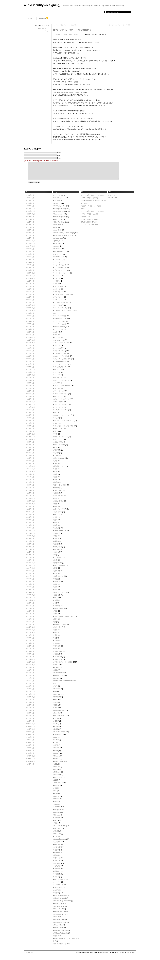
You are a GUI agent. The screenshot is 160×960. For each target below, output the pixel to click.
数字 (55, 525)
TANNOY (57, 807)
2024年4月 (30, 262)
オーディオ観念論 (60, 324)
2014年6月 (30, 579)
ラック (56, 418)
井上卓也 (57, 844)
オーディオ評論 (59, 327)
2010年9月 (30, 699)
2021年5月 (30, 356)
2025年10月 (31, 214)
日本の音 (57, 533)
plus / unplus (58, 238)
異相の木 (57, 571)
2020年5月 (30, 388)
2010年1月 (30, 721)
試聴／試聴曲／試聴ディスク (64, 616)
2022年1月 (30, 335)
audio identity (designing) (42, 5)
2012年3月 (30, 651)
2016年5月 (30, 517)
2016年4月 (30, 520)
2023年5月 (30, 292)
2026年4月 (30, 198)
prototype (57, 241)
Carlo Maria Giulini (60, 895)
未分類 (56, 890)
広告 (55, 498)
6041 (56, 670)
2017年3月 (30, 490)
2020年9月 (30, 377)
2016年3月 (30, 522)
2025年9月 (30, 217)
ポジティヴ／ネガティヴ (62, 399)
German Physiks (59, 710)
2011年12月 (31, 659)
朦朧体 (56, 541)
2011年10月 (31, 665)
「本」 (56, 278)
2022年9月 (30, 313)
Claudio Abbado (59, 898)
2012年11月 (31, 630)
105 (55, 742)
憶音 (55, 506)
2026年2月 (30, 203)
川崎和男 (57, 860)
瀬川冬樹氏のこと (60, 944)
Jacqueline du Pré (60, 914)
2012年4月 (30, 648)
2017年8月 (30, 477)
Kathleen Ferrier (59, 919)
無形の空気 (58, 563)
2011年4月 (30, 681)
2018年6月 (30, 450)
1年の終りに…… (60, 198)
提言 (55, 522)
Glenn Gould (58, 909)
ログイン (112, 195)
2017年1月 (30, 496)
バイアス (57, 383)
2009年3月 (30, 748)
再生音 (56, 450)
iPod (55, 227)
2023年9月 (30, 281)
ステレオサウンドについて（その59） (65, 25)
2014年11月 (31, 565)
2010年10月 (31, 697)
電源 (55, 635)
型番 (55, 477)
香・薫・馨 (58, 657)
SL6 (55, 691)
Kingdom (57, 815)
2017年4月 (30, 487)
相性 (55, 573)
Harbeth (57, 713)
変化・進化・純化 (60, 485)
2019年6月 (30, 418)
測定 (55, 560)
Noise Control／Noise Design (64, 233)
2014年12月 (31, 563)
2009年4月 (30, 745)
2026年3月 (30, 200)
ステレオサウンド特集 (61, 356)
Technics (57, 818)
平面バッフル (58, 496)
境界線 (56, 482)
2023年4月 (30, 294)
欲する (56, 552)
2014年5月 (30, 581)
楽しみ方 (57, 549)
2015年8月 (30, 541)
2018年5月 (30, 453)
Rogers (56, 796)
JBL (55, 718)
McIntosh (57, 772)
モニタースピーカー (61, 410)
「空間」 (57, 281)
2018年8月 (30, 445)
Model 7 (57, 758)
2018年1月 (30, 463)
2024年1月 (30, 270)
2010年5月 (30, 710)
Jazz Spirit (57, 230)
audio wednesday (60, 211)
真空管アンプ (58, 576)
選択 (55, 630)
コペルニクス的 (59, 340)
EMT (55, 699)
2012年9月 (30, 635)
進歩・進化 (58, 627)
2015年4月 (30, 552)
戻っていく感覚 (59, 509)
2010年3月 (30, 716)
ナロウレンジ (58, 377)
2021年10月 (31, 343)
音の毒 (56, 643)
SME (56, 801)
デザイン (57, 369)
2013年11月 (31, 598)
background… (59, 214)
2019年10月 (31, 407)
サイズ (56, 345)
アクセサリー (58, 292)
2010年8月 (30, 702)
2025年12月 (31, 208)
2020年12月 (31, 369)
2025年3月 (30, 233)
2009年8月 (30, 734)
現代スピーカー (59, 565)
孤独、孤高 (58, 490)
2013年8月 (30, 606)
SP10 (56, 820)
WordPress (113, 198)
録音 (55, 632)
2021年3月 (30, 361)
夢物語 (56, 487)
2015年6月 (30, 547)
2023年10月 (31, 278)
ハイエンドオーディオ (61, 380)
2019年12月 (31, 402)
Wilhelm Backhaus (60, 930)
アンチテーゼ (58, 297)
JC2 (55, 764)
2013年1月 (30, 624)
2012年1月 (30, 657)
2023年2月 (30, 300)
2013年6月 (30, 611)
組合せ (56, 595)
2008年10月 (31, 761)
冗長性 (56, 453)
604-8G (56, 667)
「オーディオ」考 (60, 265)
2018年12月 (31, 434)
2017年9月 (30, 474)
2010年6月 (30, 708)
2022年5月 (30, 324)
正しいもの (58, 557)
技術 (55, 517)
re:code (56, 246)
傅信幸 (56, 850)
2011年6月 (30, 675)
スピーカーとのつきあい (62, 359)
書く (55, 539)
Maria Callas (58, 925)
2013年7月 (30, 608)
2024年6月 (30, 257)
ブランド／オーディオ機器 (63, 662)
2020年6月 (30, 386)
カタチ (56, 332)
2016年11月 (31, 501)
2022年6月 (30, 321)
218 (55, 780)
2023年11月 (31, 276)
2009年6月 (30, 740)
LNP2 (56, 767)
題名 (55, 936)
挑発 (55, 520)
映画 (55, 536)
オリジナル (45, 28)
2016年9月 (30, 506)
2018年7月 (30, 447)
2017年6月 (30, 482)
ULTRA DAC (58, 783)
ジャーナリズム (59, 351)
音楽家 (56, 893)
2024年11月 (31, 243)
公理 (55, 447)
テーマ (56, 195)
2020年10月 (31, 375)
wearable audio (59, 257)
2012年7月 (30, 640)
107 (55, 745)
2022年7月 (30, 318)
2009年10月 (31, 729)
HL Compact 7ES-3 (60, 716)
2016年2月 (30, 525)
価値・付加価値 (59, 445)
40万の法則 (58, 203)
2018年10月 (31, 439)
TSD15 (56, 708)
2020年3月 (30, 394)
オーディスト (58, 329)
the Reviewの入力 (60, 251)
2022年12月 (31, 305)
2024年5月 (30, 259)
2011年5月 (30, 678)
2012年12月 (31, 627)
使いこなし (58, 439)
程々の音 (57, 581)
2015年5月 (30, 549)
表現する (57, 606)
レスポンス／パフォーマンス (64, 420)
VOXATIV (57, 834)
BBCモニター (58, 675)
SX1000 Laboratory (60, 826)
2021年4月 (30, 359)
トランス (57, 372)
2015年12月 (31, 530)
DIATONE (57, 694)
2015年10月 (31, 536)
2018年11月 (31, 437)
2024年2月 (30, 268)
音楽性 (56, 654)
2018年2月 (30, 461)
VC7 (55, 686)
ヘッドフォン (58, 396)
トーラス (57, 375)
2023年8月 (30, 284)
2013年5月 (30, 614)
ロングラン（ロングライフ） (64, 426)
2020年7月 (30, 383)
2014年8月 (30, 573)
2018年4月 (30, 455)
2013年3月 (30, 619)
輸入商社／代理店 (60, 624)
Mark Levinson (59, 761)
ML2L (56, 769)
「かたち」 (58, 262)
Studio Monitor (59, 734)
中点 (55, 434)
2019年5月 (30, 420)
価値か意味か (58, 442)
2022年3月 (30, 329)
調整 (55, 619)
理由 (55, 568)
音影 (55, 648)
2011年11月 (31, 662)
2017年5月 (30, 485)
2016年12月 (31, 498)
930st (56, 705)
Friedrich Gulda (59, 906)
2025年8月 (30, 219)
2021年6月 (30, 353)
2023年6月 (30, 289)
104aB (56, 740)
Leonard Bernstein (60, 922)
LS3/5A (56, 678)
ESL (55, 793)
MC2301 (57, 775)
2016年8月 (30, 509)
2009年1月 (30, 753)
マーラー (57, 882)
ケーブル (57, 337)
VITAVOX (57, 828)
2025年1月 (30, 238)
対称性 (56, 493)
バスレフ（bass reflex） (62, 386)
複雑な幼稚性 (58, 608)
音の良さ (57, 646)
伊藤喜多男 (58, 847)
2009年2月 (30, 750)
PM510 (56, 799)
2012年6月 (30, 643)
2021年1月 (30, 367)
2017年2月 (30, 493)
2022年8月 (30, 316)
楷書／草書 (58, 547)
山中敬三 (57, 852)
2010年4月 (30, 713)
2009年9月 (30, 732)
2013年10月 (31, 600)
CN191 (56, 831)
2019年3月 (30, 426)
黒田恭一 (57, 871)
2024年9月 (30, 249)
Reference (57, 249)
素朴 (55, 587)
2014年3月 (30, 587)
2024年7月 (30, 254)
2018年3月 (30, 458)
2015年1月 (30, 560)
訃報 (55, 614)
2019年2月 (30, 428)
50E (55, 791)
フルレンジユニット (61, 394)
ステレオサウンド (60, 353)
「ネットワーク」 (60, 270)
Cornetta (57, 812)
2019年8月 (30, 412)
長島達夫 (57, 869)
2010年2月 (30, 718)
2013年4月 (30, 616)
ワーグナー (58, 887)
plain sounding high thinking (63, 235)
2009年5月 (30, 742)
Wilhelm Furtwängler (61, 933)
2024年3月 (30, 265)
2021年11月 (31, 340)
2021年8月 (30, 348)
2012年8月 (30, 638)
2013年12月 (31, 595)
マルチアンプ (58, 407)
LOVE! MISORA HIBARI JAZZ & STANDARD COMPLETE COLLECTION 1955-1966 (92, 222)
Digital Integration (60, 217)
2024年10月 (31, 246)
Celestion (57, 689)
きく (55, 284)
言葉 (55, 611)
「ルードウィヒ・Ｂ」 (61, 273)
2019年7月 (30, 415)
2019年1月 (30, 431)
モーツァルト (58, 885)
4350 (56, 726)
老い (55, 598)
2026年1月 (30, 206)
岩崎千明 (57, 858)
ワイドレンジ (58, 428)
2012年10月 (31, 632)
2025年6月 (30, 225)
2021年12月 (31, 337)
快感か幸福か (58, 501)
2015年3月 (30, 555)
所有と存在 (58, 512)
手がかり (57, 514)
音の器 (56, 640)
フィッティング (59, 391)
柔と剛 (56, 544)
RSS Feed (43, 18)
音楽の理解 (58, 651)
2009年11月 (31, 726)
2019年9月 (30, 410)
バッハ (56, 877)
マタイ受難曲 (58, 402)
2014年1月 (30, 592)
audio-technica (59, 673)
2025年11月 (31, 211)
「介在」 (57, 276)
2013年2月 (30, 622)
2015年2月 (30, 557)
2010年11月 (31, 694)
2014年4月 (30, 584)
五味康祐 (57, 842)
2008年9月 (30, 764)
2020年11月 (31, 372)
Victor (56, 823)
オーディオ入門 (59, 321)
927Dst (56, 702)
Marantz (57, 756)
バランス (57, 388)
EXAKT (56, 753)
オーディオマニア (60, 318)
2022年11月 (31, 308)
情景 (55, 504)
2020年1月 (30, 399)
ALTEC (56, 665)
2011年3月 (30, 683)
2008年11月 (31, 758)
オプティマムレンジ (61, 302)
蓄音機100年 (86, 217)
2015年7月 (30, 544)
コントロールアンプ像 (61, 343)
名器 (55, 469)
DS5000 (57, 697)
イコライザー (58, 300)
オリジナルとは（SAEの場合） (72, 30)
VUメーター (58, 254)
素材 (55, 589)
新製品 (56, 528)
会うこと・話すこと (61, 437)
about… (31, 18)
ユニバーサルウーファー (62, 415)
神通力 (56, 579)
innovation (57, 225)
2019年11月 (31, 404)
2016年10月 (31, 504)
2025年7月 (30, 222)
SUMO (56, 804)
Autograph (57, 810)
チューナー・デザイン (61, 364)
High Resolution (59, 222)
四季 (55, 474)
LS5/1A (56, 748)
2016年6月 (30, 514)
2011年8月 (30, 670)
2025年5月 (30, 227)
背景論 (56, 600)
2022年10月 (31, 310)
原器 (55, 461)
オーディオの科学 (60, 316)
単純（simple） (59, 458)
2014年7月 (30, 576)
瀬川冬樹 (57, 863)
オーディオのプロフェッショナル (65, 310)
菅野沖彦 (57, 866)
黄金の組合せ (58, 659)
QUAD (56, 785)
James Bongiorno (60, 839)
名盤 (55, 471)
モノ (55, 412)
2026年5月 (30, 195)
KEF (55, 737)
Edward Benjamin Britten (62, 901)
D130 (56, 729)
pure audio (57, 243)
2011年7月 (30, 673)
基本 (55, 479)
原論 (55, 463)
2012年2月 (30, 654)
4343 (56, 721)
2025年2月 (30, 235)
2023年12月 (31, 273)
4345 (56, 724)
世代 (55, 431)
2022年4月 (30, 327)
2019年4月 (30, 423)
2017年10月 (31, 471)
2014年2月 (30, 589)
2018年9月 (30, 442)
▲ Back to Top (28, 952)
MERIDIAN (58, 777)
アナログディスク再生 (61, 294)
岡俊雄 (56, 855)
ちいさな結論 (58, 286)
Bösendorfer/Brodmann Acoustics (65, 681)
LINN (56, 750)
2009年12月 (31, 724)
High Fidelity (58, 219)
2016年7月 (30, 512)
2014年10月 (31, 568)
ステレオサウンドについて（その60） (119, 25)
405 (55, 788)
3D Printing (58, 200)
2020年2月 (30, 396)
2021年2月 (30, 364)
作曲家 (56, 874)
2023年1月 (30, 302)
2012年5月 (30, 646)
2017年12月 (31, 466)
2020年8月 (30, 380)
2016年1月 (30, 528)
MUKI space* (132, 952)
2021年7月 (30, 351)
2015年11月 (31, 533)
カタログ (57, 335)
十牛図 (56, 455)
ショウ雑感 (58, 348)
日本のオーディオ (60, 530)
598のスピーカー (60, 206)
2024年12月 (31, 241)
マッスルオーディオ (61, 404)
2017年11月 (31, 469)
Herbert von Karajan (61, 911)
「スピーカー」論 (60, 268)
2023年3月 (30, 297)
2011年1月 (30, 689)
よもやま (57, 289)
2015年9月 (30, 539)
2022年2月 (30, 332)
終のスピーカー (59, 592)
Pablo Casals (58, 928)
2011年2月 (30, 686)
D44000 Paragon (60, 732)
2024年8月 (30, 251)
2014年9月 (30, 571)
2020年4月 (30, 391)
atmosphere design (60, 208)
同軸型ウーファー (60, 466)
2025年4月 (30, 230)
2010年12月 (31, 691)
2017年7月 (30, 479)
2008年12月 (31, 756)
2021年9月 (30, 345)
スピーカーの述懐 (60, 361)
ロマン (56, 423)
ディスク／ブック (60, 367)
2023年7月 (30, 286)
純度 (55, 584)
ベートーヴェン (59, 879)
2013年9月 (30, 603)
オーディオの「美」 (61, 308)
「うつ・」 (58, 259)
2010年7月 (30, 705)
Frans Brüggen (59, 903)
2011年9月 (30, 667)
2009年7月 (30, 737)
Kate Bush (57, 917)
